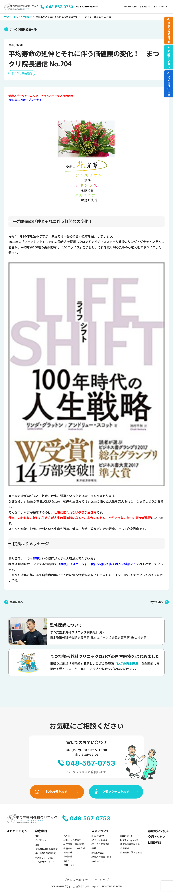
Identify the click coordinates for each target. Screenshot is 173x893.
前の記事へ (16, 602)
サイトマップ (101, 879)
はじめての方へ (130, 6)
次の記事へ (156, 602)
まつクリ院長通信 (21, 73)
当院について (159, 6)
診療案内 (143, 6)
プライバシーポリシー (76, 879)
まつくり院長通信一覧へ (24, 29)
